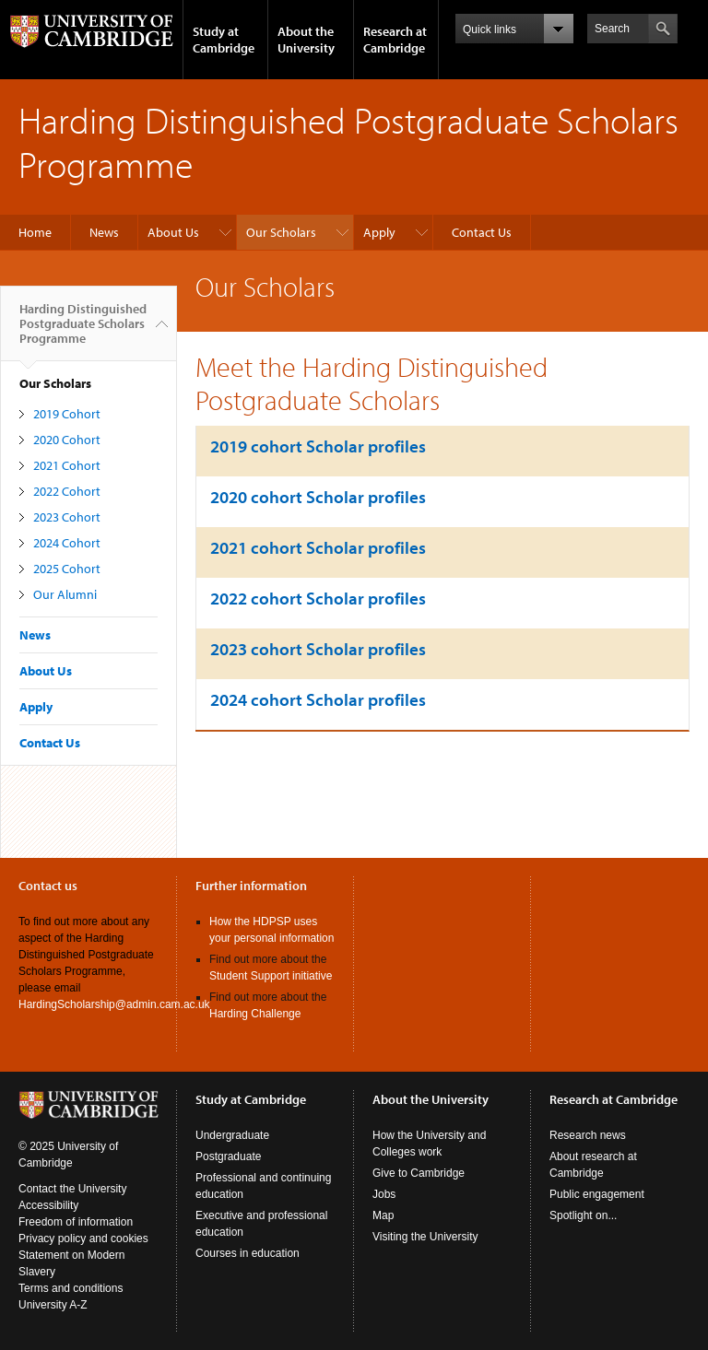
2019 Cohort (66, 413)
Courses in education (247, 1253)
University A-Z (53, 1304)
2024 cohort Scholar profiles (318, 699)
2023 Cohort (66, 517)
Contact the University (72, 1188)
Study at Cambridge (223, 39)
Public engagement (596, 1194)
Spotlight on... (583, 1215)
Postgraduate (228, 1156)
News (104, 232)
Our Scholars (281, 232)
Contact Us (482, 232)
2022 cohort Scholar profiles (318, 598)
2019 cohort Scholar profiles (318, 446)
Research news (587, 1135)
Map (383, 1215)
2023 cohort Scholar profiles (318, 649)
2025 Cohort (66, 568)
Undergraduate (232, 1135)
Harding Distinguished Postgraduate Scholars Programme (83, 330)
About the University (306, 39)
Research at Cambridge (395, 39)
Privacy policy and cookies (83, 1238)
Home (35, 232)
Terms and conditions (70, 1288)
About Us (173, 232)
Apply (379, 232)
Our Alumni (65, 594)
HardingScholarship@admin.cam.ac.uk (114, 1004)
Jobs (383, 1194)
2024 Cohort (66, 542)
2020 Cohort (66, 439)
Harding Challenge (255, 1013)
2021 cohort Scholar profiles (318, 547)
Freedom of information (75, 1221)
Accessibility (48, 1205)
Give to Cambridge (418, 1173)
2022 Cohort (66, 491)
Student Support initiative (270, 975)
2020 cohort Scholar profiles (318, 497)
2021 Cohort (66, 465)
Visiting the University (425, 1236)
